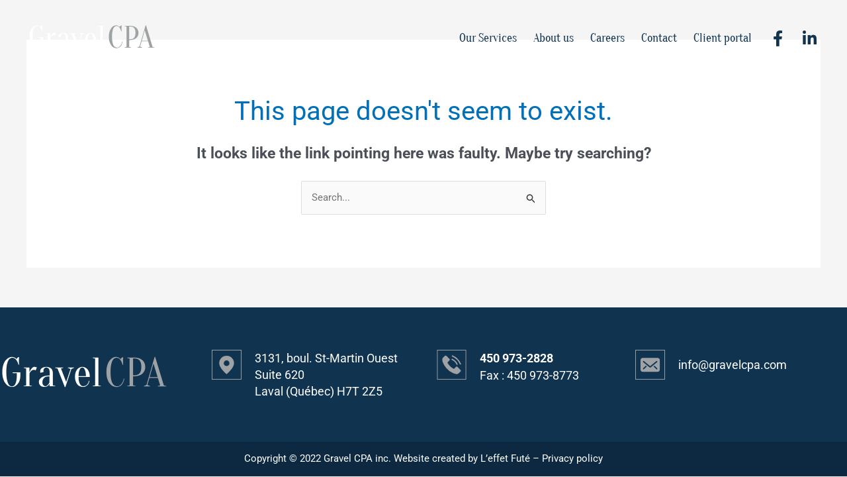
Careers (607, 38)
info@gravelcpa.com (732, 365)
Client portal (722, 38)
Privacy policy (572, 459)
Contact (659, 38)
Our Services (488, 38)
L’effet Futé (505, 459)
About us (553, 38)
